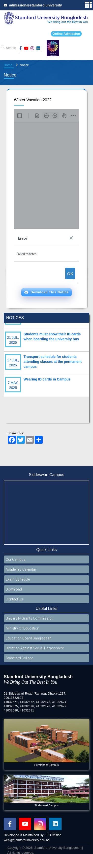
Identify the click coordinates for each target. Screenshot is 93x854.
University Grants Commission (30, 618)
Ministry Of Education (22, 628)
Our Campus (16, 559)
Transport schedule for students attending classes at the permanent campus (53, 365)
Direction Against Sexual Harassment (35, 648)
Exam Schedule (18, 579)
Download (14, 589)
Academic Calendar (21, 569)
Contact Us (14, 599)
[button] (46, 292)
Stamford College (19, 658)
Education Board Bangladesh (28, 638)
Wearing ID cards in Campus (47, 383)
